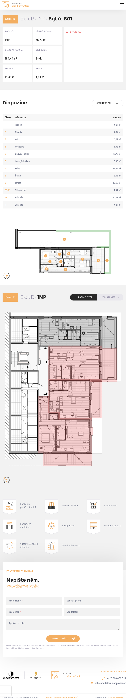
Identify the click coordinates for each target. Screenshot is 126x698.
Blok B (27, 19)
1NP (41, 19)
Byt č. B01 (60, 19)
